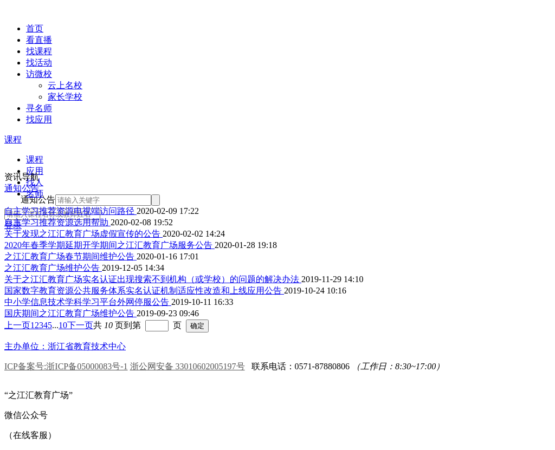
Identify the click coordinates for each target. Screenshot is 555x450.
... (55, 325)
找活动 (39, 62)
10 (63, 325)
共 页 (108, 325)
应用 (34, 170)
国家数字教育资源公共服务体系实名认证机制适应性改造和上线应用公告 (144, 290)
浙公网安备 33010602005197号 (187, 366)
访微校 (39, 74)
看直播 (39, 39)
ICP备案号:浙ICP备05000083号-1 (66, 366)
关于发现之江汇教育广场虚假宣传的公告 (83, 233)
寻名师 (39, 108)
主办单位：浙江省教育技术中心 (65, 346)
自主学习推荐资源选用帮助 (57, 222)
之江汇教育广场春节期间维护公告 (70, 256)
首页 (34, 28)
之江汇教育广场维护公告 (53, 267)
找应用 (39, 119)
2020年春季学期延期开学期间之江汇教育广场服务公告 (109, 245)
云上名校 (65, 85)
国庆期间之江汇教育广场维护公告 (70, 313)
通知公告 (21, 188)
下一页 (80, 325)
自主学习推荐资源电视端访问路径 (70, 211)
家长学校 (65, 96)
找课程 (39, 51)
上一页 (17, 325)
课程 (13, 139)
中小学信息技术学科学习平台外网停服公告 (87, 301)
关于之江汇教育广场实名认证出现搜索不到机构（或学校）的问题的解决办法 (152, 279)
